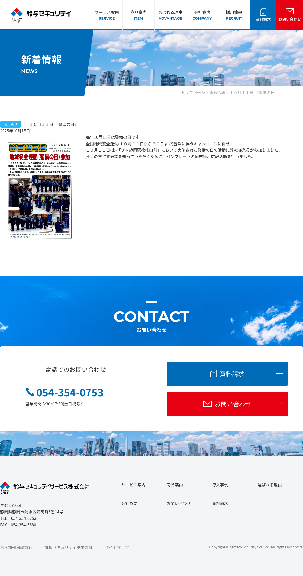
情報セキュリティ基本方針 (68, 547)
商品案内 (138, 15)
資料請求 (263, 19)
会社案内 (202, 15)
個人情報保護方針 (16, 547)
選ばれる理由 (170, 15)
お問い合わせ (289, 19)
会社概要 (129, 503)
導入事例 (220, 485)
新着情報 (217, 92)
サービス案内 (107, 15)
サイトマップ (117, 547)
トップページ (193, 92)
